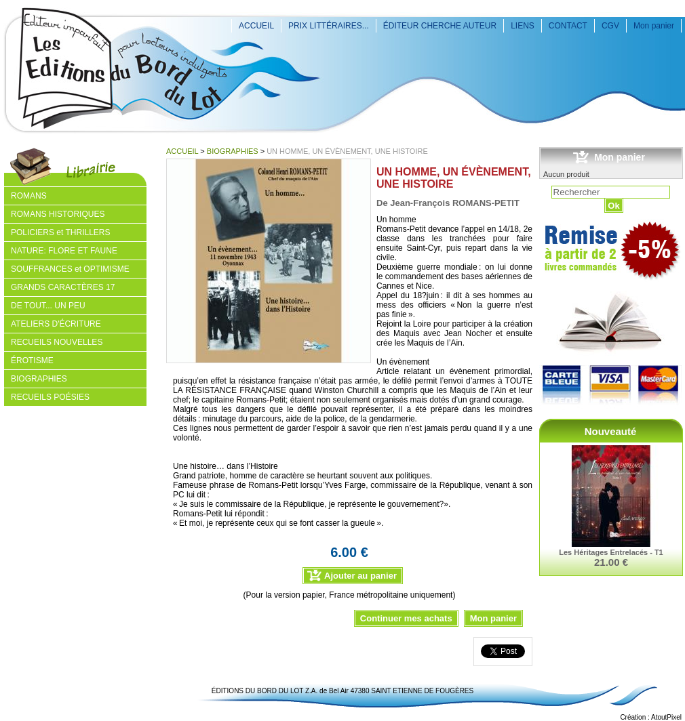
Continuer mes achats (406, 618)
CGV (610, 25)
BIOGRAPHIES (232, 151)
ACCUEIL (256, 25)
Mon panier (653, 25)
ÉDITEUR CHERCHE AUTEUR (439, 25)
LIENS (522, 25)
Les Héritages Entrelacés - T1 (611, 552)
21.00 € (611, 562)
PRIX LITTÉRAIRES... (328, 25)
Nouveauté (611, 431)
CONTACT (568, 25)
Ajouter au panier (360, 576)
